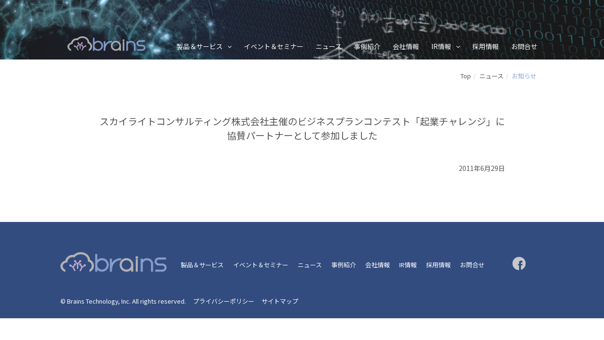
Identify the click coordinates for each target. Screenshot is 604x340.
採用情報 (485, 46)
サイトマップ (279, 301)
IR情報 (441, 46)
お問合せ (524, 46)
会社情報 (406, 46)
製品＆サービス (199, 46)
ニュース (329, 46)
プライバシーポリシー (223, 301)
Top (466, 75)
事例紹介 (367, 46)
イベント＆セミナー (273, 46)
